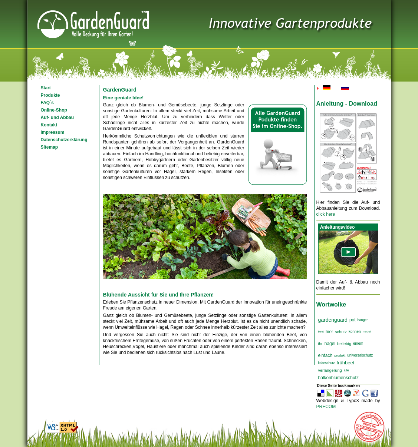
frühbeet (346, 362)
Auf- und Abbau (57, 117)
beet (321, 331)
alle (346, 370)
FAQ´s (47, 102)
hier (329, 331)
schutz (341, 332)
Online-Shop (54, 110)
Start (46, 87)
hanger (363, 320)
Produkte (50, 95)
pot (352, 319)
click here (325, 214)
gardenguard (333, 320)
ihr (320, 343)
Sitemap (49, 147)
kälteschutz (326, 363)
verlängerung (330, 370)
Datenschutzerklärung (64, 139)
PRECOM (326, 406)
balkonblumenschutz (338, 377)
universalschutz (360, 355)
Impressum (53, 132)
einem (358, 343)
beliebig (344, 343)
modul (367, 331)
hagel (330, 343)
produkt (339, 355)
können (355, 332)
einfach (325, 355)
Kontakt (49, 125)
